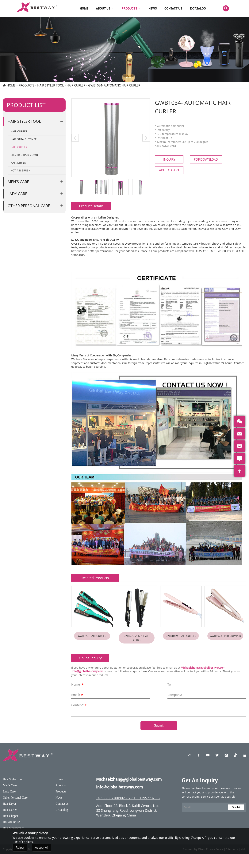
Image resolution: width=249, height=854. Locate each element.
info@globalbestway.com (87, 671)
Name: (77, 685)
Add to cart (169, 170)
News (152, 8)
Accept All (41, 849)
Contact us (173, 8)
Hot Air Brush (20, 170)
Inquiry (169, 159)
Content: (79, 705)
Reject (20, 849)
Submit (158, 725)
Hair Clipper (18, 131)
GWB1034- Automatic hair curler (114, 85)
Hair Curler (76, 85)
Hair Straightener (23, 139)
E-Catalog (198, 8)
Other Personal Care (29, 205)
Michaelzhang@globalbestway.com (203, 667)
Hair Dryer (18, 162)
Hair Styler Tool (50, 85)
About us (105, 8)
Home (84, 8)
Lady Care (17, 193)
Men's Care (18, 181)
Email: (77, 695)
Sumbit (236, 807)
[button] (75, 138)
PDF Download (206, 159)
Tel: (169, 684)
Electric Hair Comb (24, 155)
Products (131, 8)
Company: (174, 695)
